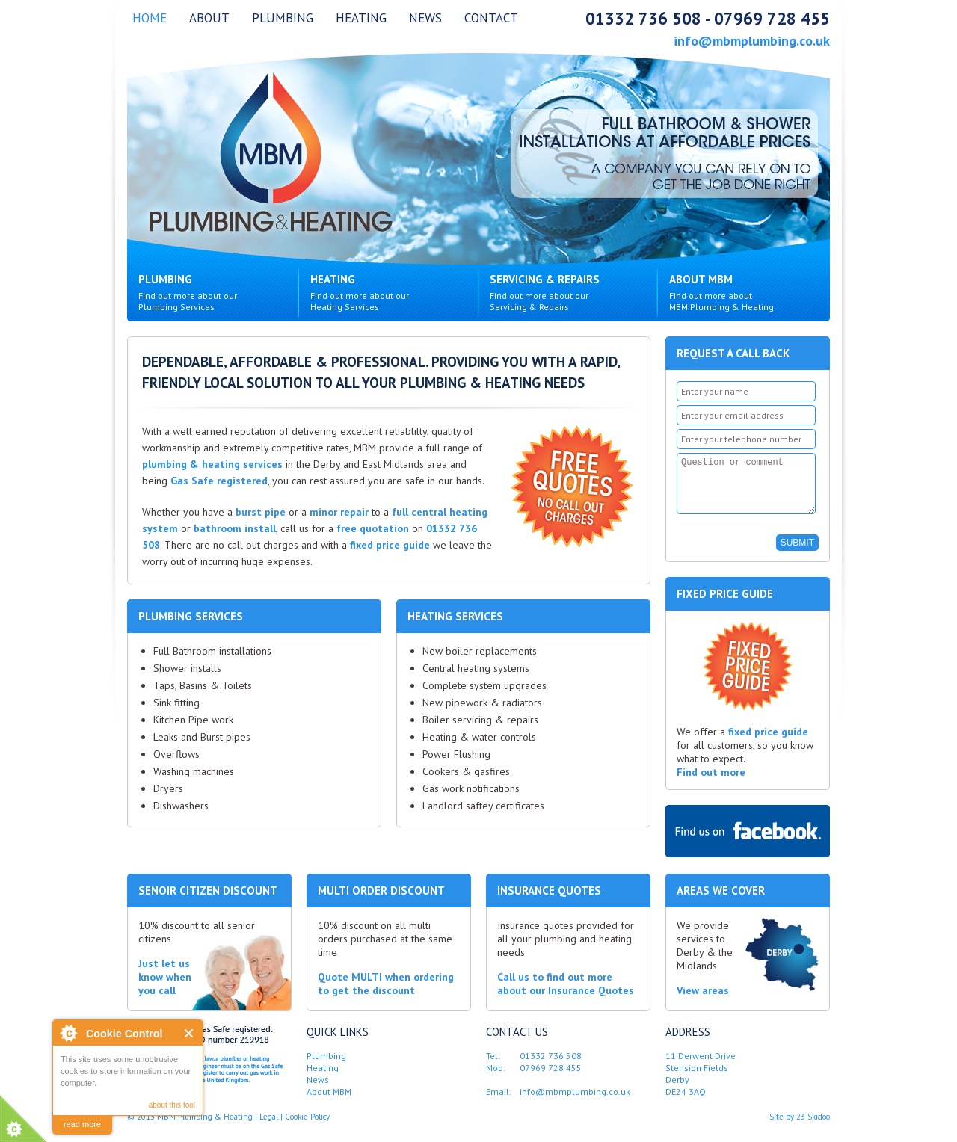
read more (82, 1124)
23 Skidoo (813, 1128)
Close (189, 1033)
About (209, 18)
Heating (361, 18)
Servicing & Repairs (570, 293)
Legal (268, 1128)
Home (149, 18)
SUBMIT (797, 554)
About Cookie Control (68, 1033)
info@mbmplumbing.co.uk (752, 41)
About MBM (749, 293)
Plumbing (282, 18)
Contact (491, 18)
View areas (703, 1001)
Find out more (711, 783)
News (425, 18)
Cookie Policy (307, 1128)
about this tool (172, 1105)
